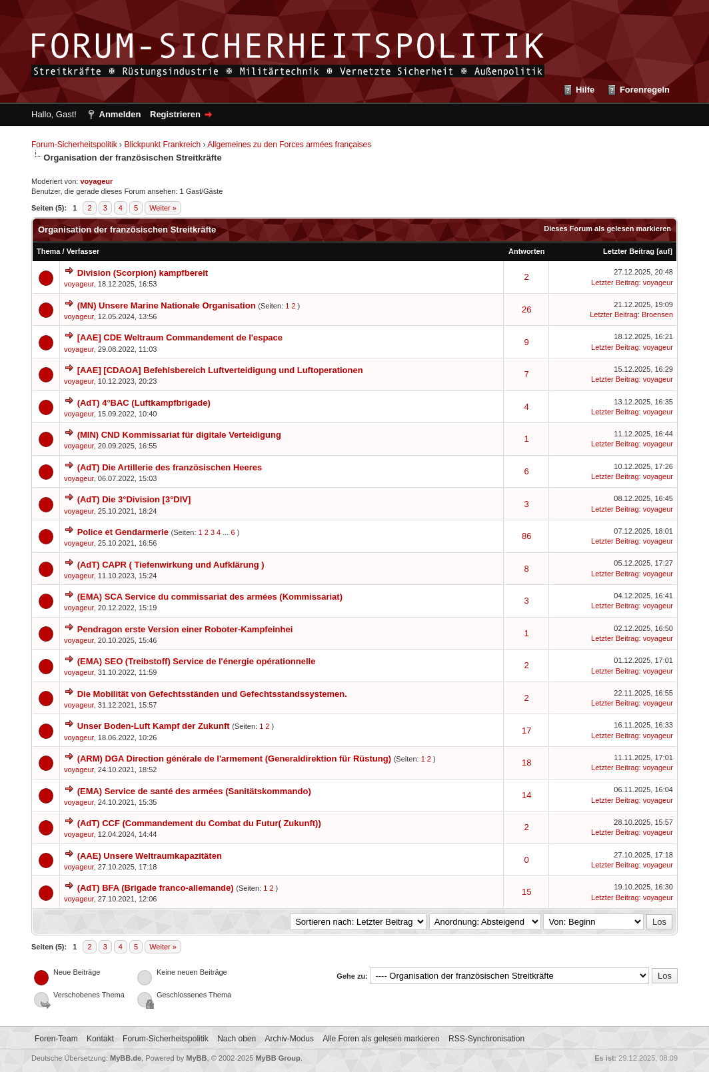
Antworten (526, 251)
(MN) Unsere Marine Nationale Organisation (166, 305)
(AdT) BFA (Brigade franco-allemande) (155, 888)
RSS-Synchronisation (486, 1038)
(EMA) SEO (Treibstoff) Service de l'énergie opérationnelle (196, 661)
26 (526, 309)
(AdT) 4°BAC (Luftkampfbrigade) (144, 403)
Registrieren (175, 114)
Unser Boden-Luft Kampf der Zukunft (153, 726)
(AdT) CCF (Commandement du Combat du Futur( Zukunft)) (199, 823)
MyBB (196, 1058)
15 (526, 892)
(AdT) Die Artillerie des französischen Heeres (170, 467)
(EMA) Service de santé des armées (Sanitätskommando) (194, 791)
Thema (48, 251)
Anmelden (120, 114)
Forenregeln (645, 90)
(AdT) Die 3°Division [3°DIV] (134, 499)
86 (526, 536)
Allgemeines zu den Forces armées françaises (289, 144)
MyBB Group (277, 1058)
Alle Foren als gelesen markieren (381, 1038)
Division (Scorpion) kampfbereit (142, 273)
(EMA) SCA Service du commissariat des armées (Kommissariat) (210, 597)
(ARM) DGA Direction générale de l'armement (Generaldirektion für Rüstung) (234, 759)
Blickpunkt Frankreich (162, 144)
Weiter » (163, 208)
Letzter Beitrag (628, 251)
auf (664, 251)
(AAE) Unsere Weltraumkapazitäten (149, 856)
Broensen (657, 314)
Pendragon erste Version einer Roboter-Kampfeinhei (185, 629)
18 (526, 763)
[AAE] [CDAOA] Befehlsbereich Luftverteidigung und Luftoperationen (220, 370)
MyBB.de (125, 1058)
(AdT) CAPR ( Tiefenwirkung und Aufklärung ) (171, 565)
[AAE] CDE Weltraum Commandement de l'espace (180, 337)
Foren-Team (56, 1038)
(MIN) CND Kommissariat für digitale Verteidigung (179, 435)
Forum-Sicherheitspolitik (74, 144)
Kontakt (100, 1038)
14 (526, 795)
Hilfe (585, 90)
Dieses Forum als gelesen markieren (607, 229)
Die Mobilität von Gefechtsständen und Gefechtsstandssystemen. (212, 694)
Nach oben (236, 1038)
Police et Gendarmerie (123, 532)
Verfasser (83, 251)
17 (526, 731)
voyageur (79, 284)
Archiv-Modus (289, 1038)
